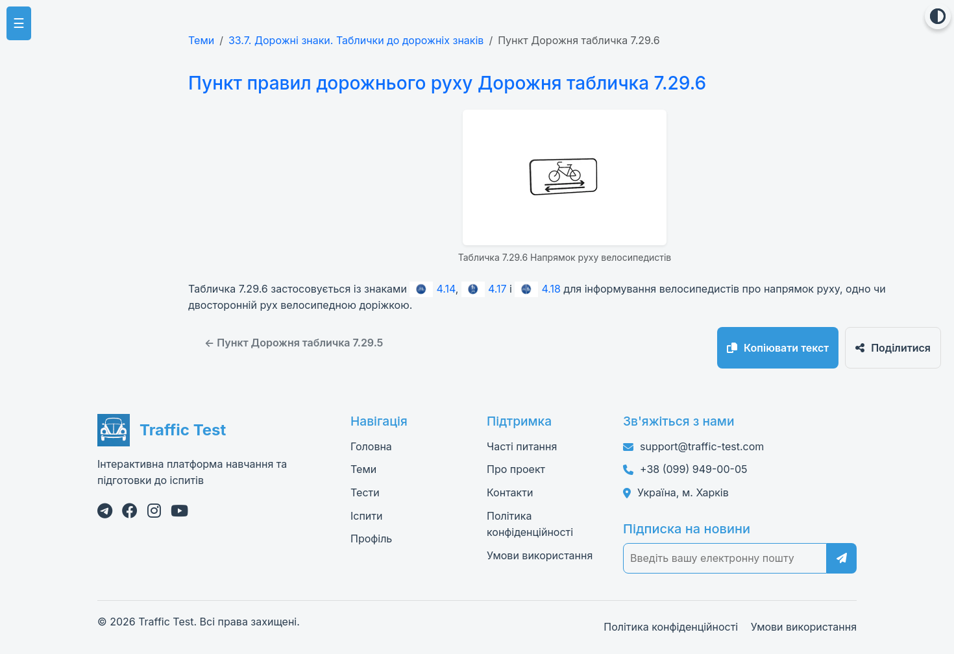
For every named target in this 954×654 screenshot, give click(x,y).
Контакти (510, 492)
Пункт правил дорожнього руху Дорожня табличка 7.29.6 (447, 83)
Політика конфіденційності (671, 626)
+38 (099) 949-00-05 (693, 469)
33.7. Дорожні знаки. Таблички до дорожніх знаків (355, 40)
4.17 (484, 288)
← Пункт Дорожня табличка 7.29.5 (293, 342)
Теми (201, 40)
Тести (365, 492)
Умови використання (540, 555)
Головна (371, 446)
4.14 (432, 288)
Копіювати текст (778, 347)
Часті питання (522, 446)
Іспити (366, 515)
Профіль (371, 538)
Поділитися (893, 347)
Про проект (516, 469)
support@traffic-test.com (702, 446)
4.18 (537, 288)
